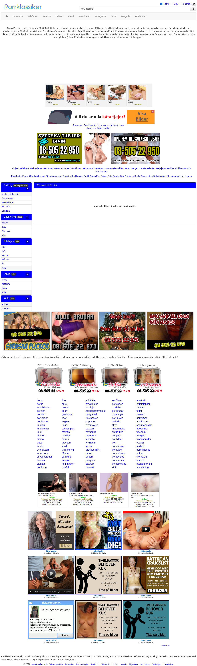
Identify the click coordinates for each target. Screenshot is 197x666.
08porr (89, 456)
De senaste (7, 198)
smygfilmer (92, 404)
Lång (4, 288)
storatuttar (142, 456)
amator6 (141, 400)
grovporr (66, 442)
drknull (65, 407)
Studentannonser (54, 176)
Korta (4, 279)
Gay (176, 4)
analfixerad (143, 421)
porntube (117, 449)
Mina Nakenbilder (114, 168)
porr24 (65, 467)
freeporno (142, 428)
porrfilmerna (143, 449)
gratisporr (67, 414)
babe (39, 442)
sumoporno (43, 453)
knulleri (41, 425)
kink (114, 467)
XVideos (6, 308)
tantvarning (143, 467)
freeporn (141, 432)
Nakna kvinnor (38, 176)
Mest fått (6, 206)
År (3, 263)
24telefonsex (144, 404)
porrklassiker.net (39, 664)
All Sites (6, 304)
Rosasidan (169, 168)
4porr (64, 411)
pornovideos (118, 453)
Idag (4, 247)
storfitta (66, 432)
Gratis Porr (95, 176)
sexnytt (140, 414)
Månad (5, 259)
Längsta (6, 211)
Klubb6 (178, 168)
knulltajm (90, 442)
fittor (64, 400)
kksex (89, 446)
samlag (41, 463)
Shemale (187, 4)
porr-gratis (117, 418)
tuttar (139, 411)
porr (114, 442)
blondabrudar (144, 439)
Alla (4, 235)
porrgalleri (91, 414)
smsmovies (92, 425)
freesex (41, 460)
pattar (140, 453)
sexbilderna (43, 407)
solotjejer (91, 400)
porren (65, 439)
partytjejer (42, 418)
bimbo (40, 439)
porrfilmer (142, 418)
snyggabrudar (44, 456)
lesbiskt (116, 421)
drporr (89, 453)
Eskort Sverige (130, 168)
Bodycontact (101, 171)
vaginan (66, 421)
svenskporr (43, 449)
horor (40, 400)
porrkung (66, 456)
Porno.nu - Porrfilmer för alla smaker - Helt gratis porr (98, 125)
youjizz (140, 442)
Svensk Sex (118, 176)
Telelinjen (24, 168)
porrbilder (117, 439)
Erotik (86, 176)
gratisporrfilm (93, 449)
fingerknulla (118, 428)
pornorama (118, 460)
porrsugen (117, 404)
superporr (91, 421)
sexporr (90, 428)
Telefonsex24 (87, 168)
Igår (4, 251)
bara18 (140, 460)
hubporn (116, 435)
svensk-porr (68, 428)
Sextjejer (159, 168)
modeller (116, 407)
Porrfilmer (129, 176)
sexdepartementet (95, 411)
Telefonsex (47, 168)
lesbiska (90, 439)
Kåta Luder (16, 176)
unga (64, 425)
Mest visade (8, 202)
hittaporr (141, 435)
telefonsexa (92, 418)
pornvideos (118, 446)
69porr (65, 453)
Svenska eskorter (146, 168)
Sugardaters (147, 176)
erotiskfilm (117, 432)
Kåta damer (186, 176)
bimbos (41, 435)
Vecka (5, 255)
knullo (40, 446)
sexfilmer (117, 400)
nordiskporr (43, 421)
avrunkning (68, 449)
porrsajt (90, 467)
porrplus (90, 460)
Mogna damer (173, 176)
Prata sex (65, 168)
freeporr (66, 460)
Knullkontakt (77, 176)
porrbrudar (117, 411)
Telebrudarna (35, 168)
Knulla (138, 176)
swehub (141, 407)
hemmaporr (68, 463)
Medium (6, 284)
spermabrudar (144, 425)
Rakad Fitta (106, 176)
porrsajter (91, 435)
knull (39, 432)
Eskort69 (26, 176)
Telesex (57, 168)
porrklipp (66, 435)
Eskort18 (186, 168)
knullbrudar (43, 428)
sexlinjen (90, 407)
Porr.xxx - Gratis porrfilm (98, 128)
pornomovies (119, 463)
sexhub (141, 446)
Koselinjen (76, 168)
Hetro (166, 4)
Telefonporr (100, 168)
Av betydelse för (10, 194)
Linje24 (15, 168)
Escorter (67, 176)
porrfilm (41, 411)
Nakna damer (159, 176)
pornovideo (118, 456)
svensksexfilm (144, 463)
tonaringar (117, 414)
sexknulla (91, 432)
